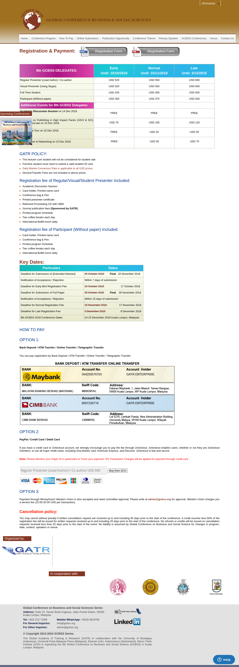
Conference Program (44, 38)
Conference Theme (144, 38)
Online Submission (88, 38)
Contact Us (227, 38)
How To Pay (66, 38)
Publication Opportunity (115, 38)
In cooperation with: (64, 573)
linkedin (127, 622)
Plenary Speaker (168, 38)
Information (211, 3)
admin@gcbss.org (159, 499)
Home (24, 38)
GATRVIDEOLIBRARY (127, 611)
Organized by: (15, 538)
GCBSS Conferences (194, 38)
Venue (213, 38)
